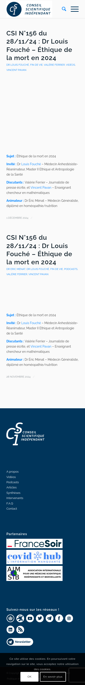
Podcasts (71, 269)
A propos (12, 471)
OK (29, 676)
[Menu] (72, 9)
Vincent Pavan (40, 187)
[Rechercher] (61, 9)
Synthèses (13, 493)
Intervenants (14, 498)
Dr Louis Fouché (17, 64)
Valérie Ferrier (54, 64)
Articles (11, 487)
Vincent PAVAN (16, 70)
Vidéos (70, 64)
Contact (11, 508)
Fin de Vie (36, 64)
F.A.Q (9, 503)
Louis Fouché (31, 164)
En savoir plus (52, 676)
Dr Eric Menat (15, 269)
